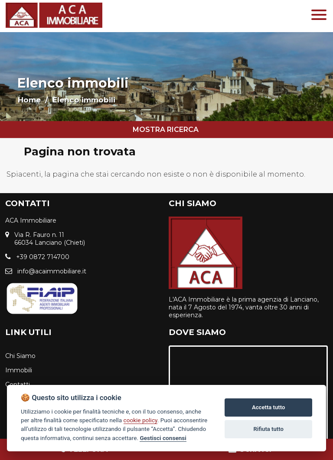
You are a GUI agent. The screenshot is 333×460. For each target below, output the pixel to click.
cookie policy (140, 420)
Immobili (18, 370)
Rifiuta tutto (269, 429)
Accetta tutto (268, 407)
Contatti (17, 384)
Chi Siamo (20, 356)
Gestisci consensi (163, 437)
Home (29, 99)
